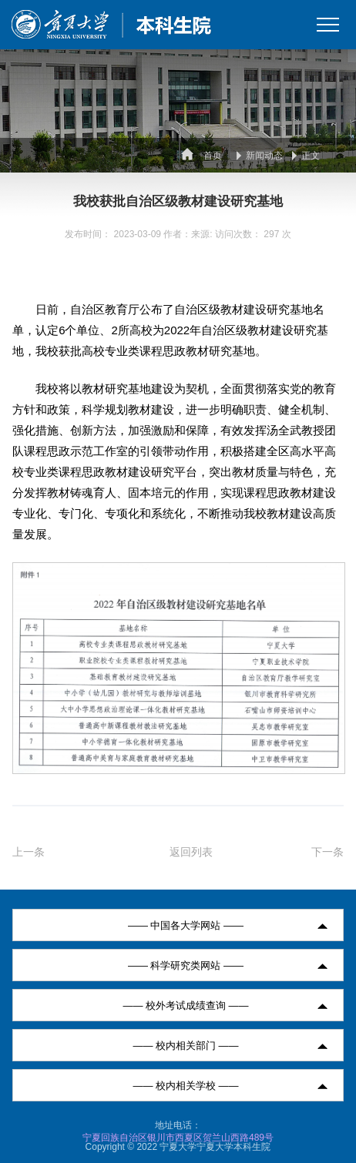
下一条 (327, 852)
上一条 (28, 852)
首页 (212, 155)
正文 (310, 155)
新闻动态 (264, 155)
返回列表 (191, 852)
